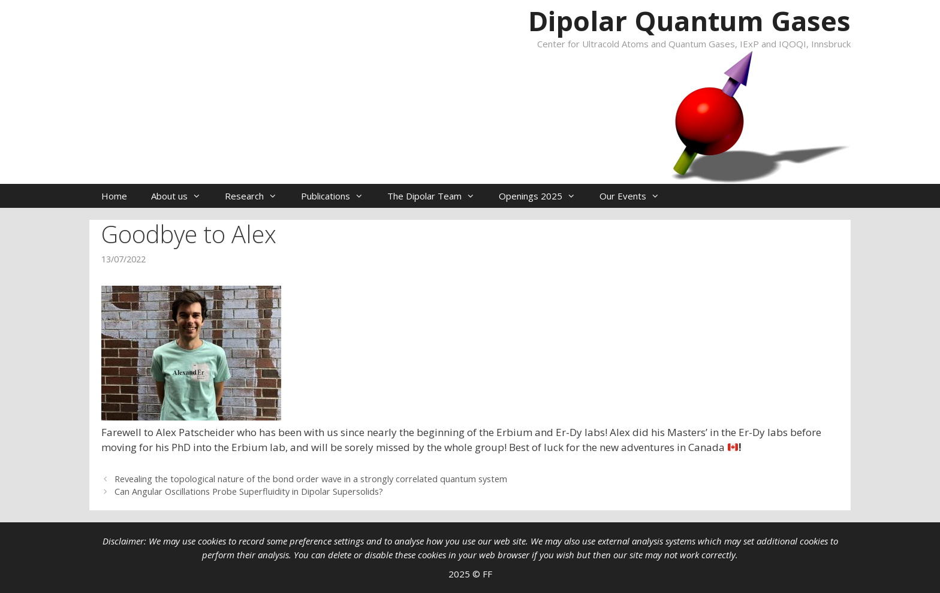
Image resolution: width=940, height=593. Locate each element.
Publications (338, 196)
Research (257, 196)
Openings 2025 (543, 196)
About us (182, 196)
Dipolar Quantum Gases (689, 20)
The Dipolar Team (437, 196)
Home (114, 196)
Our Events (635, 196)
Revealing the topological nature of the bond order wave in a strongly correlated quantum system (311, 479)
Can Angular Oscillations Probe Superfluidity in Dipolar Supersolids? (249, 491)
